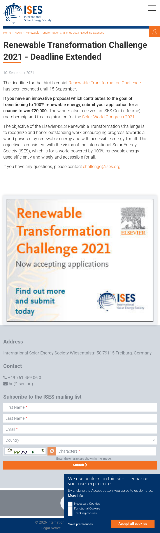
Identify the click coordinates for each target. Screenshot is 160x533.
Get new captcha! (51, 451)
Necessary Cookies (87, 508)
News (18, 32)
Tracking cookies (85, 518)
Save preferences (80, 529)
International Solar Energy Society (36, 353)
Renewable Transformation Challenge (105, 82)
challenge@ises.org (101, 166)
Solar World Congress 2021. (109, 116)
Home (7, 32)
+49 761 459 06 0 (24, 377)
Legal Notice (51, 528)
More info (75, 500)
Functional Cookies (87, 513)
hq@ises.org (21, 383)
